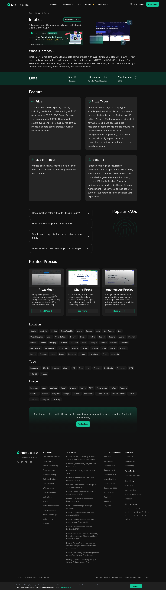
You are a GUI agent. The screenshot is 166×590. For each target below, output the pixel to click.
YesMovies (88, 394)
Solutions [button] (55, 4)
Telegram (45, 399)
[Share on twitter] (18, 462)
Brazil (105, 354)
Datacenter (34, 368)
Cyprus (122, 337)
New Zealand (109, 331)
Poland (75, 348)
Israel (104, 348)
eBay (44, 388)
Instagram (34, 388)
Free (81, 368)
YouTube (53, 388)
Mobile (46, 368)
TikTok (82, 388)
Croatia (33, 331)
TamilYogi (56, 399)
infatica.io (72, 81)
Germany (43, 354)
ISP (74, 368)
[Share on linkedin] (22, 462)
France (33, 354)
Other (127, 519)
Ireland (79, 331)
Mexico (54, 331)
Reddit (63, 388)
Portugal (93, 343)
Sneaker (73, 388)
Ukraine (104, 343)
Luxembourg (94, 354)
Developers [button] (103, 4)
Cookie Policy (130, 577)
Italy (119, 331)
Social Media (102, 388)
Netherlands (50, 348)
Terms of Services (103, 577)
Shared (66, 368)
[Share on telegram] (26, 462)
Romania (123, 348)
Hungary (52, 343)
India (98, 331)
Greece (43, 343)
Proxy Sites (34, 13)
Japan (53, 354)
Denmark (131, 337)
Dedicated (121, 368)
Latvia (61, 354)
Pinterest (76, 394)
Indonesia (115, 354)
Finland (33, 343)
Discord (45, 394)
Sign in (141, 4)
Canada (89, 331)
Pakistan (63, 343)
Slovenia (124, 343)
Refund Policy (143, 577)
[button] (133, 4)
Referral (88, 4)
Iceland (82, 354)
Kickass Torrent (118, 394)
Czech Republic (67, 331)
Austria (92, 337)
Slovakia (113, 343)
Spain (49, 337)
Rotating (55, 368)
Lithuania (74, 343)
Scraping (34, 399)
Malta (84, 343)
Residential (108, 368)
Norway (73, 337)
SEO (91, 388)
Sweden (113, 348)
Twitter (113, 388)
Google (66, 394)
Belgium (102, 337)
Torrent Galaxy (102, 394)
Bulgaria (112, 337)
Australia (43, 331)
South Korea (63, 348)
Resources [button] (68, 4)
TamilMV (131, 394)
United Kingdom (36, 337)
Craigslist (56, 394)
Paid (88, 368)
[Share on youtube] (31, 462)
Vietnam (84, 348)
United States (60, 337)
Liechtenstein (35, 348)
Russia (82, 337)
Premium (97, 368)
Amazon (123, 388)
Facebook (34, 394)
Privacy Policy (118, 577)
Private (44, 374)
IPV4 (131, 368)
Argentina (72, 354)
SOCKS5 (33, 374)
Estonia (95, 348)
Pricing (79, 4)
